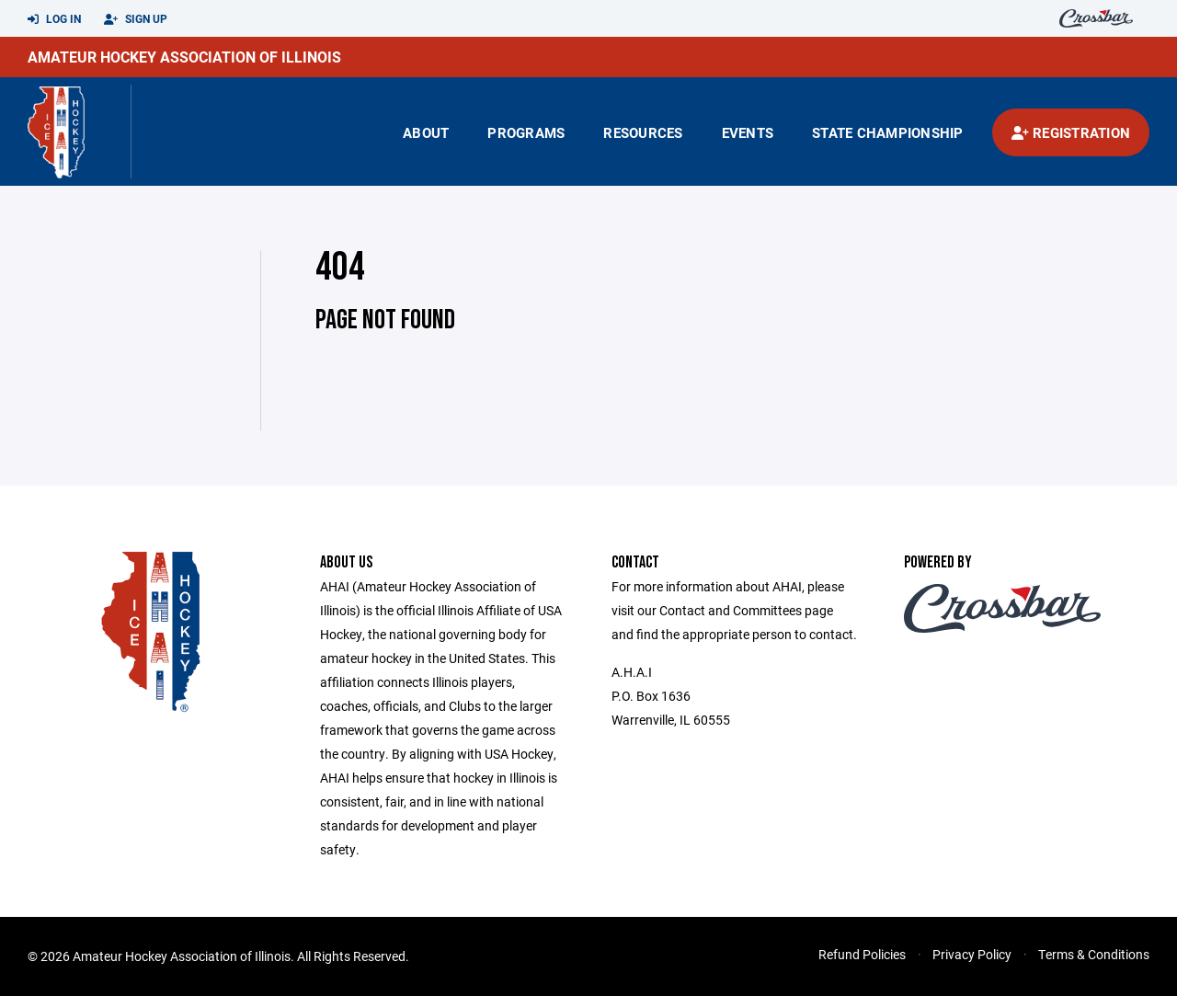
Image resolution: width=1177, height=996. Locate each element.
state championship (888, 132)
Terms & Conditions (1093, 954)
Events (748, 132)
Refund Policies (862, 954)
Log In (54, 19)
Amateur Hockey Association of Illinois (184, 56)
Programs (526, 132)
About (426, 132)
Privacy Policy (971, 954)
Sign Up (135, 19)
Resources (642, 132)
